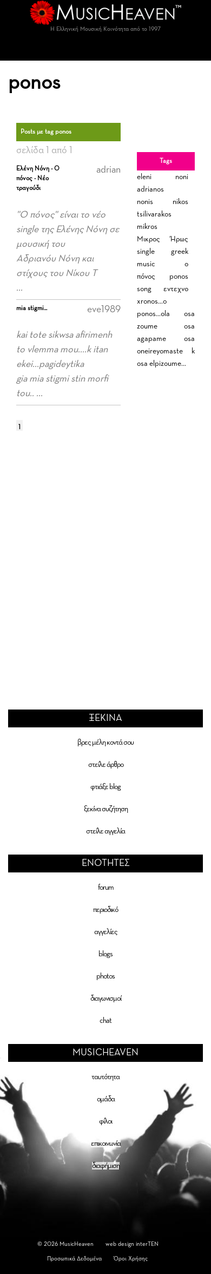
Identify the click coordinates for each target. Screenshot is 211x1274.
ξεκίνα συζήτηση (106, 809)
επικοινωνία (106, 1143)
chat (105, 1021)
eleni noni (162, 177)
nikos (180, 202)
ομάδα (106, 1099)
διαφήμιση (106, 1166)
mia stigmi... (31, 308)
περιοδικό (105, 910)
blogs (105, 954)
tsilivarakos (154, 214)
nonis (145, 202)
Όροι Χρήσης (131, 1259)
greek (179, 251)
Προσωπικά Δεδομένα (74, 1259)
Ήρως (179, 239)
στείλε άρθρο (105, 765)
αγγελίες (105, 932)
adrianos (150, 189)
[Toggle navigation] (105, 50)
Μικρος (148, 239)
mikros (147, 227)
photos (105, 976)
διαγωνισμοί (105, 998)
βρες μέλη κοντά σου (105, 742)
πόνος (146, 276)
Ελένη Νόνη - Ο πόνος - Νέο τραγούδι (38, 179)
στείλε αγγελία (105, 831)
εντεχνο (175, 289)
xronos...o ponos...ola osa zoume (166, 314)
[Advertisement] (101, 553)
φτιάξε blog (105, 787)
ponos (178, 276)
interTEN (147, 1244)
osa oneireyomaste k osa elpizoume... (166, 351)
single (146, 251)
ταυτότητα (105, 1077)
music (146, 264)
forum (106, 887)
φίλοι (105, 1121)
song (144, 289)
